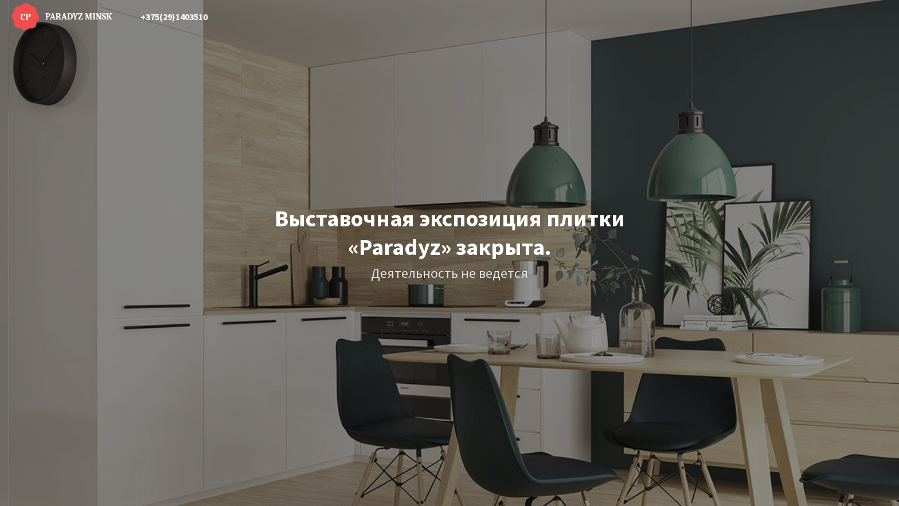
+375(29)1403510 (174, 16)
